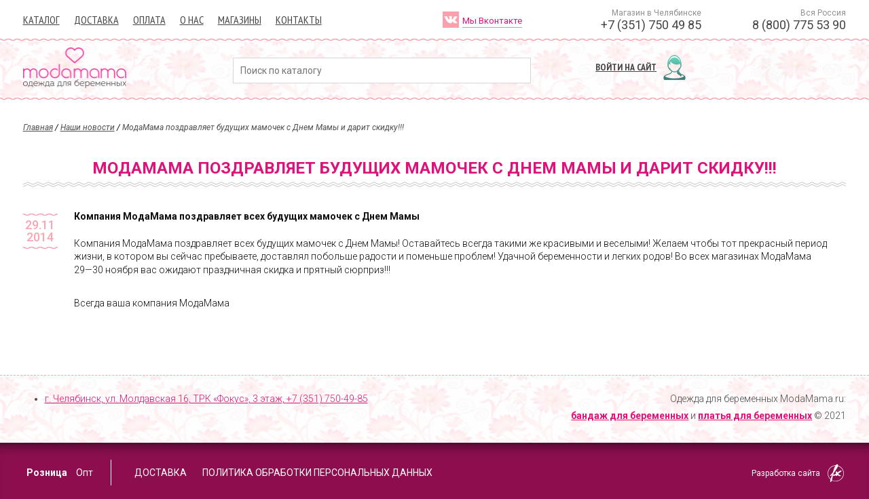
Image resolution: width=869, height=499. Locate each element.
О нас (192, 19)
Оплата (149, 19)
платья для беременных (755, 415)
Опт (84, 472)
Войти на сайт (626, 67)
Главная (38, 127)
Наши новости (87, 127)
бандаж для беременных (629, 415)
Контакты (299, 19)
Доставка (96, 19)
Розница (46, 472)
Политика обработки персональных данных (317, 472)
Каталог (41, 19)
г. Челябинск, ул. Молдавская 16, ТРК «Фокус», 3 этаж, (206, 398)
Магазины (239, 19)
